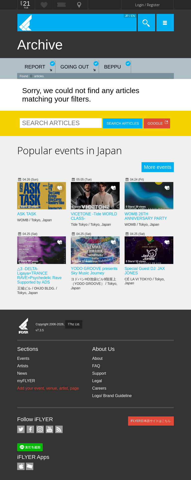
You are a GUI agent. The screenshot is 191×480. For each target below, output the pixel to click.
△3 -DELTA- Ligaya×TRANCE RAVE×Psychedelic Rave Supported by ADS (39, 275)
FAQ (96, 366)
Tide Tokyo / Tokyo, (91, 224)
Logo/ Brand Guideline (112, 396)
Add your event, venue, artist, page (48, 388)
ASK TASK (26, 214)
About (97, 358)
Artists (22, 366)
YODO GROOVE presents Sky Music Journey (94, 270)
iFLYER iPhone (21, 466)
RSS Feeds (59, 429)
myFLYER (26, 381)
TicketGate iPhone (29, 466)
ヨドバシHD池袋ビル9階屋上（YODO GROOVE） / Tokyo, (94, 283)
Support (99, 373)
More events (157, 167)
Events (23, 358)
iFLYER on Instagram (40, 429)
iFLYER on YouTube (49, 429)
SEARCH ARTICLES (123, 123)
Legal (97, 381)
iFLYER (23, 326)
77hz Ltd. (74, 324)
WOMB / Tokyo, (34, 220)
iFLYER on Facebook (30, 429)
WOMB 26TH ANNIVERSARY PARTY (146, 216)
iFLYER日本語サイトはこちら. (151, 421)
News (22, 373)
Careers (99, 388)
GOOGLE (155, 123)
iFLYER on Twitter (21, 429)
